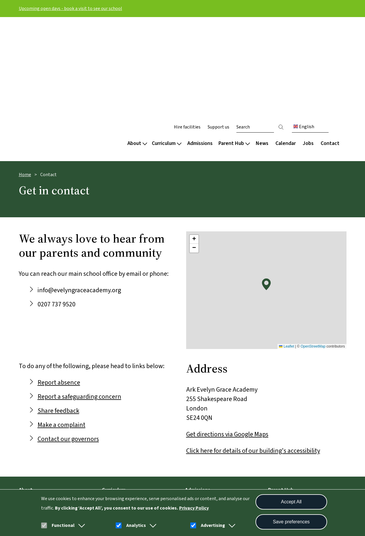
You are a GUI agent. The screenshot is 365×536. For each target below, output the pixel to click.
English (303, 32)
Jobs (308, 49)
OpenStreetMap (313, 252)
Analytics (136, 525)
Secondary (196, 406)
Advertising (213, 525)
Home (25, 80)
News (262, 49)
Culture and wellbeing (42, 416)
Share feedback (58, 316)
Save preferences (291, 521)
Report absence (59, 288)
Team (25, 426)
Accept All (291, 501)
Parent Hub (234, 49)
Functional (63, 525)
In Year (192, 416)
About (137, 49)
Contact (330, 49)
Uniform (277, 436)
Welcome (29, 406)
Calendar (285, 49)
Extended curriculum (124, 426)
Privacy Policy (194, 508)
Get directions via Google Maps (227, 340)
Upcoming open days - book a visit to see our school (70, 8)
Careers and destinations (129, 436)
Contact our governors (68, 345)
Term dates (281, 406)
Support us (218, 33)
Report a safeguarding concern (79, 302)
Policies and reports (41, 436)
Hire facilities (187, 33)
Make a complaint (61, 330)
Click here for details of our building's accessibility (253, 356)
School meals (282, 426)
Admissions (200, 49)
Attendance (280, 416)
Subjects (111, 416)
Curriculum (166, 49)
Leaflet (286, 252)
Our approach (116, 406)
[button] (80, 525)
